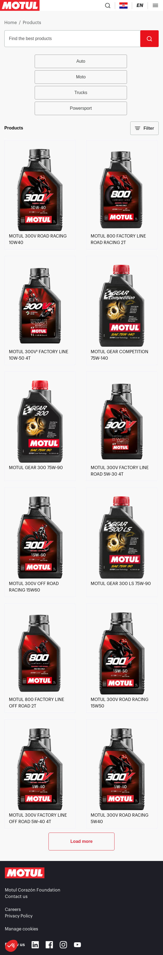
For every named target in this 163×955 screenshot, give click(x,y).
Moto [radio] (81, 77)
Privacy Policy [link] (18, 916)
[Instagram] (63, 945)
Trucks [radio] (80, 92)
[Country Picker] (123, 5)
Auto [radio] (80, 61)
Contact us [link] (16, 896)
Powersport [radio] (81, 108)
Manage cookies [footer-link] (21, 929)
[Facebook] (49, 945)
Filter (144, 128)
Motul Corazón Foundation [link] (32, 890)
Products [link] (32, 23)
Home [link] (10, 23)
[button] (11, 945)
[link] (40, 230)
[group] (81, 85)
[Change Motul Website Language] (139, 5)
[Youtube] (77, 945)
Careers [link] (13, 909)
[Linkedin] (35, 945)
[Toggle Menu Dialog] (155, 5)
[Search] (149, 38)
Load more (81, 841)
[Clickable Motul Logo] (20, 5)
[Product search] (108, 5)
